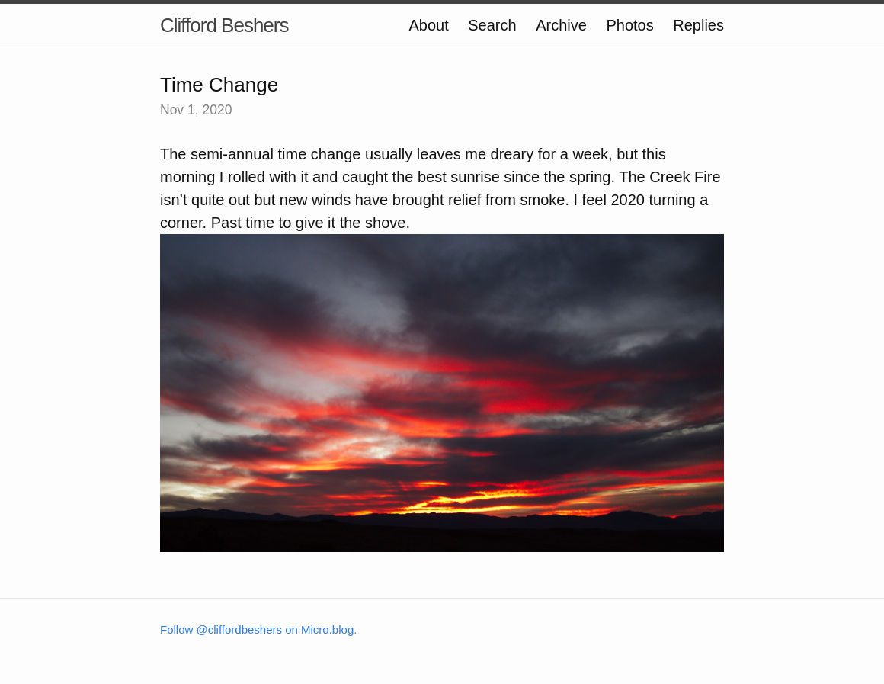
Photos (629, 25)
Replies (698, 25)
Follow (178, 629)
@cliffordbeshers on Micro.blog (275, 629)
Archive (561, 25)
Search (492, 25)
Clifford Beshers (224, 25)
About (428, 25)
